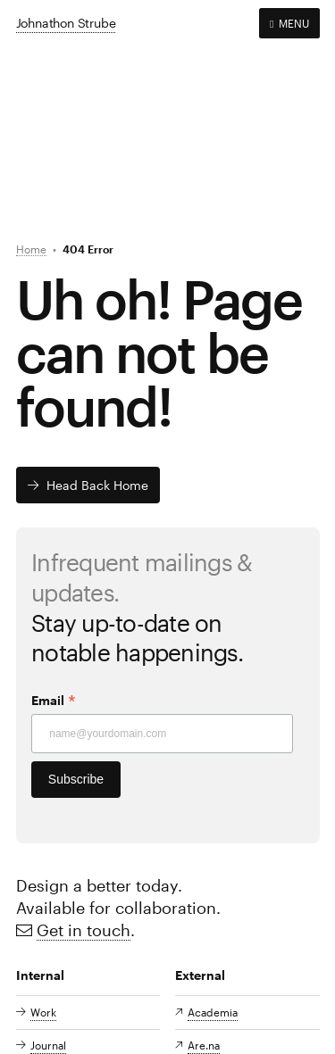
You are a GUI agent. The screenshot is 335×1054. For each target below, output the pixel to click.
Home (31, 249)
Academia (213, 1012)
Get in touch (83, 930)
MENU (289, 23)
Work (43, 1012)
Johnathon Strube (66, 22)
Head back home (97, 485)
